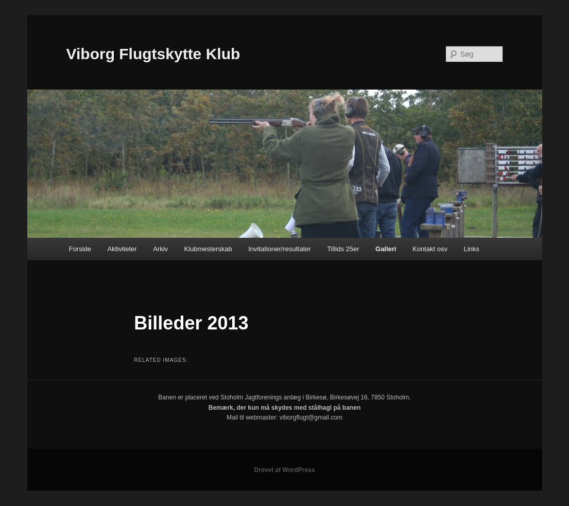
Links (471, 249)
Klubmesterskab (208, 249)
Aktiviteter (122, 249)
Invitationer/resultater (279, 249)
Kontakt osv (429, 249)
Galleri (385, 249)
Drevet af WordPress (284, 470)
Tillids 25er (343, 249)
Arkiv (160, 249)
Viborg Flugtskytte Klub (153, 53)
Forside (80, 249)
